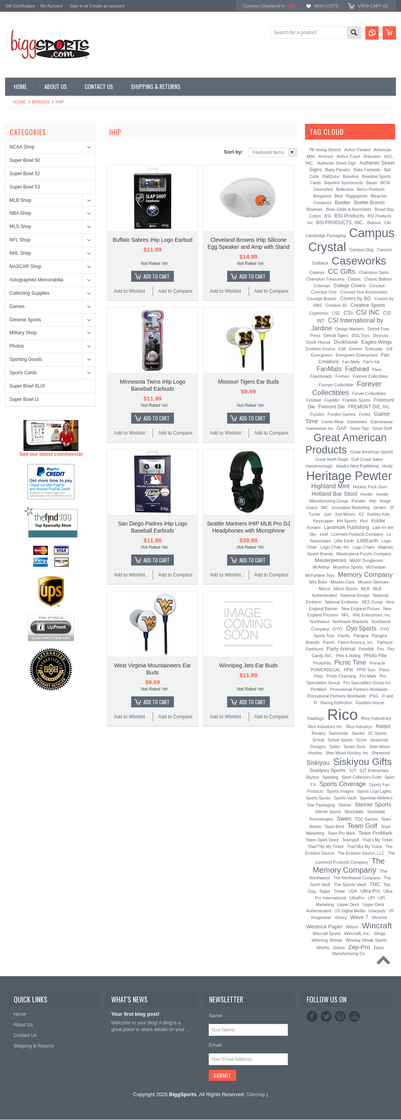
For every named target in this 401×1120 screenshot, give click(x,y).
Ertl (389, 348)
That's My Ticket (377, 839)
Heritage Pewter (349, 475)
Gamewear (381, 421)
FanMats (328, 368)
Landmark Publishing (346, 527)
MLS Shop (20, 226)
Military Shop (22, 332)
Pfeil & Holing (348, 656)
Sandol (358, 733)
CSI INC (368, 312)
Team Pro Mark (341, 833)
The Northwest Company (357, 877)
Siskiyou (318, 762)
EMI (342, 349)
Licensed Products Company (357, 534)
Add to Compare (175, 291)
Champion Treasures (325, 279)
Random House (370, 702)
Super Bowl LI (24, 399)
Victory (340, 917)
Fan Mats (351, 361)
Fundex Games (341, 414)
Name (215, 1016)
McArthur (321, 567)
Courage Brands (322, 298)
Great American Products (346, 444)
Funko (364, 414)
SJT (352, 770)
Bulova (374, 222)
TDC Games (366, 819)
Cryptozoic (318, 313)
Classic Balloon (378, 279)
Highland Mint (330, 486)
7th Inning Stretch (325, 150)
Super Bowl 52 (24, 173)
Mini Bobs (318, 582)
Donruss (380, 335)
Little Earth (344, 540)
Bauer (371, 182)
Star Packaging (321, 805)
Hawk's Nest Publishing (357, 466)
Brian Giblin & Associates (348, 209)
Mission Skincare (373, 582)
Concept (377, 285)
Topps (324, 891)
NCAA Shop (21, 147)
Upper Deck (348, 904)
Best (338, 196)
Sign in (76, 6)
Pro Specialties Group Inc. (367, 682)
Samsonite (338, 733)
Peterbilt (366, 649)
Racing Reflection (336, 703)
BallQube (330, 176)
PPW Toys (366, 669)
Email (215, 1045)
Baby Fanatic (337, 169)
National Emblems (341, 602)
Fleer (377, 369)
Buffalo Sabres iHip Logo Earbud (153, 240)
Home (19, 102)
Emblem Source (320, 348)
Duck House (318, 342)
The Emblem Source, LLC (361, 853)
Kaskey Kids (378, 514)
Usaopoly (377, 910)
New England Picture (360, 608)
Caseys (317, 272)
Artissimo (372, 156)
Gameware (357, 421)
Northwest (319, 621)
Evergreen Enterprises (357, 355)
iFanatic (358, 500)
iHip (372, 500)
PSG (373, 696)
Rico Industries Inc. (325, 726)
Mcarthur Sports (348, 567)
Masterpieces (330, 560)
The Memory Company (349, 865)
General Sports (25, 320)
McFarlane (376, 567)
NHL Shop (20, 253)
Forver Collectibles (369, 393)
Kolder (378, 521)
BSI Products (349, 216)
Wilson (352, 926)
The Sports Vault (350, 884)
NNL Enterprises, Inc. (372, 615)
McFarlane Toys (319, 575)
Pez (380, 649)
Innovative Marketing (351, 507)
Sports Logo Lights (374, 791)
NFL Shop (20, 240)
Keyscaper (323, 520)
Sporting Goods (25, 359)
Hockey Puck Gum (370, 486)
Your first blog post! (135, 1014)
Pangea (361, 635)
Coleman (322, 285)
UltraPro (357, 897)
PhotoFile (322, 663)
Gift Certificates (19, 6)
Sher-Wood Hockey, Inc (346, 753)
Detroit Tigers (336, 335)
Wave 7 (359, 917)
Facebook (312, 1016)
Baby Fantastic (367, 170)
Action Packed (357, 150)
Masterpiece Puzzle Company (363, 553)
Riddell (383, 726)
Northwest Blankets (350, 621)
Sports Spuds (318, 798)
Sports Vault (345, 798)
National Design (354, 595)
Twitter (326, 1016)
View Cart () (373, 6)
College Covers (350, 285)
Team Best (334, 826)
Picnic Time (350, 662)
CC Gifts (341, 271)
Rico (342, 714)
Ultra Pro (370, 891)
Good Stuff (382, 428)
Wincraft (377, 925)
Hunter (366, 494)
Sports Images (340, 791)
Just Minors (345, 514)
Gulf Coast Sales (367, 459)
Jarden (380, 507)
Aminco (325, 156)
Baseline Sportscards (343, 183)
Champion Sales (374, 272)
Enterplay (374, 349)
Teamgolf (350, 839)
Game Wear (333, 421)
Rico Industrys (359, 726)
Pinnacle (377, 663)
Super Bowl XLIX (27, 386)
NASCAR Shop (25, 266)
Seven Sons (354, 746)
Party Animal (341, 649)
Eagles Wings (376, 342)
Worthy (322, 947)
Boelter (342, 202)
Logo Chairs (364, 547)
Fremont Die (331, 407)
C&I (387, 222)
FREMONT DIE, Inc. (369, 407)
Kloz (364, 520)
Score (361, 740)
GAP (341, 428)
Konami (314, 528)
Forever (342, 376)
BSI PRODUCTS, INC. (340, 222)
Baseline (350, 176)
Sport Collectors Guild (361, 777)
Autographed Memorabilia (36, 280)
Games (17, 306)
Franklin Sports (356, 400)
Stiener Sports (328, 812)
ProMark (319, 689)
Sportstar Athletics (375, 798)
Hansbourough (318, 466)
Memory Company (365, 574)
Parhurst (384, 642)
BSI (327, 216)
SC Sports (377, 733)
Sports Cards (23, 372)
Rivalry (318, 733)
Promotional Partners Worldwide (336, 696)
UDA (353, 891)
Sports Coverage (342, 784)
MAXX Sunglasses (366, 560)
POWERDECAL (326, 669)
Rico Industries (376, 718)
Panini (328, 642)
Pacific (344, 635)
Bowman (315, 209)
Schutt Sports (340, 740)
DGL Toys (361, 335)
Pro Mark (367, 676)
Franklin (331, 400)
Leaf (324, 534)
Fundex (317, 414)
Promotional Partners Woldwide (359, 689)
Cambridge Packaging (326, 236)
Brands (41, 102)
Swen (343, 818)
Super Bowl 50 (24, 160)
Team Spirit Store (322, 839)
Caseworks (359, 260)
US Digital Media (350, 911)
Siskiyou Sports (327, 770)
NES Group (372, 602)
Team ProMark (375, 833)
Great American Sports (371, 451)
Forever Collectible (336, 384)
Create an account (107, 6)
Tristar (339, 891)
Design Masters (349, 328)
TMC (375, 884)
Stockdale (354, 811)
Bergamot (322, 196)
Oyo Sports (361, 628)
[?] (354, 132)
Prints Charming (341, 676)
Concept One (324, 292)
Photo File (375, 655)
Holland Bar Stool (334, 493)
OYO (337, 628)
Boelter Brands (369, 202)
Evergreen (321, 355)
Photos (16, 346)
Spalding (330, 777)
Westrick (379, 917)
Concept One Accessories (363, 292)
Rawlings (315, 718)
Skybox (312, 777)
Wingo (380, 933)
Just (327, 514)
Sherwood (381, 753)
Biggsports (356, 196)
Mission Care (342, 582)
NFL (345, 615)
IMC (324, 507)
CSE (336, 313)
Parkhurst (314, 649)
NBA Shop (20, 213)
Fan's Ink (371, 361)
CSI (347, 313)
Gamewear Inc (319, 428)
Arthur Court (348, 156)
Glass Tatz (359, 428)
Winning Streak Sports (366, 940)
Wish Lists (326, 6)
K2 (361, 514)
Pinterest (340, 1016)
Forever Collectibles (346, 388)
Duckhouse (346, 342)
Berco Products (371, 189)
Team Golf (362, 826)
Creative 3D (336, 305)
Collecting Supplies (29, 293)
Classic (354, 279)
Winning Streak (327, 940)
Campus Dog (362, 249)
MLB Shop (20, 200)
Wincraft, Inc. (357, 933)
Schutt (318, 740)
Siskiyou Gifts (362, 761)
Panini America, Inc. (356, 642)
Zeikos (339, 947)
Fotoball (313, 400)
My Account (51, 6)
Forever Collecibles (370, 376)
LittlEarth (367, 541)
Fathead (357, 369)
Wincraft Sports (326, 933)
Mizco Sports (346, 588)
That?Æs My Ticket (364, 846)
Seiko (334, 746)
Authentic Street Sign (336, 163)
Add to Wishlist (129, 291)
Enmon (355, 348)
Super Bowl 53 (24, 187)
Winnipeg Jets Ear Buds (248, 665)
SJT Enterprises (374, 770)
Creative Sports (367, 305)
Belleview (344, 189)
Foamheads (321, 376)
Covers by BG (355, 298)
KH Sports (346, 520)
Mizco (324, 588)
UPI (371, 897)
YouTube (354, 1016)
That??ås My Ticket (325, 846)
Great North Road (331, 459)
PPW (348, 669)
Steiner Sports (373, 804)
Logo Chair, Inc (334, 547)
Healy (387, 466)
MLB (365, 588)
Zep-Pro (359, 947)
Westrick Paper (324, 927)
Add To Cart (156, 276)
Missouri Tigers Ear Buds (248, 382)
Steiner (344, 805)
